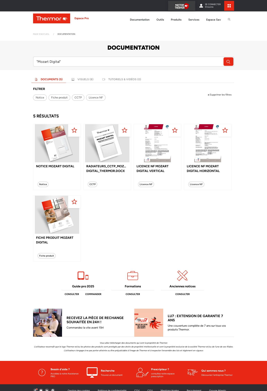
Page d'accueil (41, 34)
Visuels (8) (82, 79)
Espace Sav (213, 19)
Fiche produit (59, 97)
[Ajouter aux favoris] (74, 130)
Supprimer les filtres (219, 94)
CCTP (78, 97)
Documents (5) (49, 79)
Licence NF (96, 97)
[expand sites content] (229, 6)
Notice (40, 97)
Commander (93, 294)
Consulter (72, 294)
